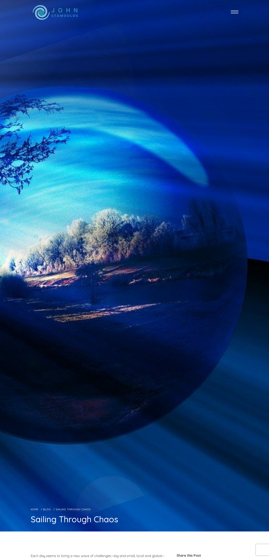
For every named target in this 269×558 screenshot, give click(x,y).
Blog (47, 509)
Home (34, 509)
